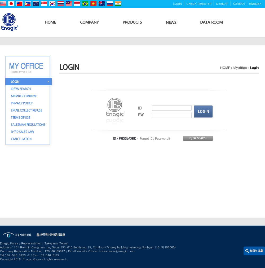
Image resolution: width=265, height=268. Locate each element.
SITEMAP (222, 4)
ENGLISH (255, 4)
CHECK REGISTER (198, 4)
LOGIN (177, 4)
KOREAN (239, 4)
